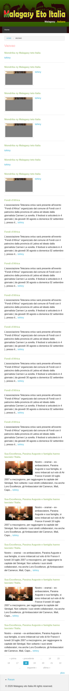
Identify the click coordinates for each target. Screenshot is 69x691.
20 (43, 663)
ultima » (46, 667)
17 (17, 663)
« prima (12, 658)
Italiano (61, 21)
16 (9, 663)
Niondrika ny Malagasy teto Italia (22, 53)
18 (26, 663)
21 (52, 663)
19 (34, 663)
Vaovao (18, 38)
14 (50, 658)
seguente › (32, 667)
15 (58, 658)
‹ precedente (28, 658)
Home (6, 30)
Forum (11, 679)
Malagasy (50, 21)
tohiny (7, 57)
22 (60, 663)
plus (62, 673)
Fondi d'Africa (12, 200)
